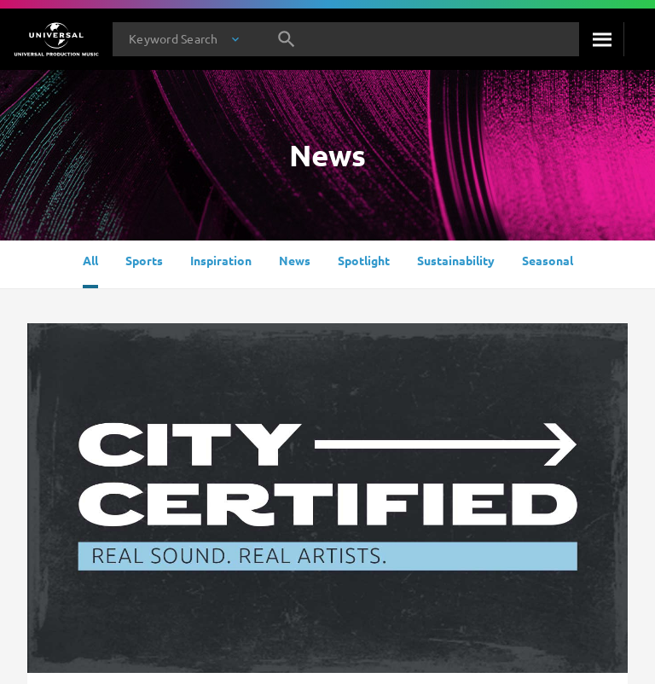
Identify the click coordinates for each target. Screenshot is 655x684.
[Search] (601, 39)
